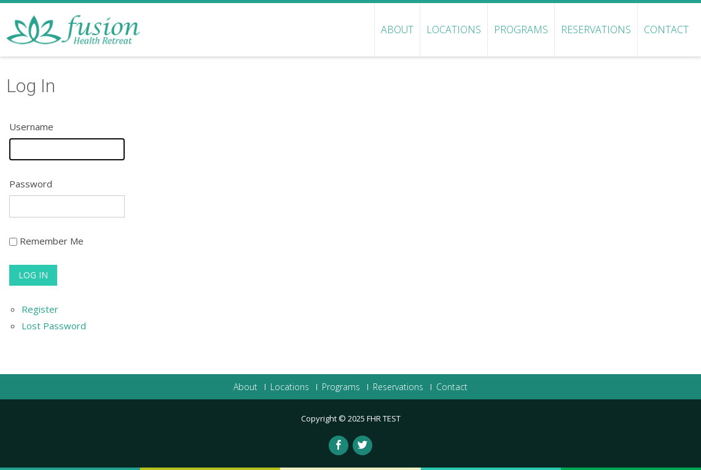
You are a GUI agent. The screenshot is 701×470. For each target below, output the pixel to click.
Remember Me (52, 241)
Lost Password (54, 325)
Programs (521, 29)
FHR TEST (384, 418)
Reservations (596, 29)
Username (31, 126)
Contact (666, 29)
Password (30, 184)
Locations (453, 29)
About (397, 29)
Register (40, 309)
